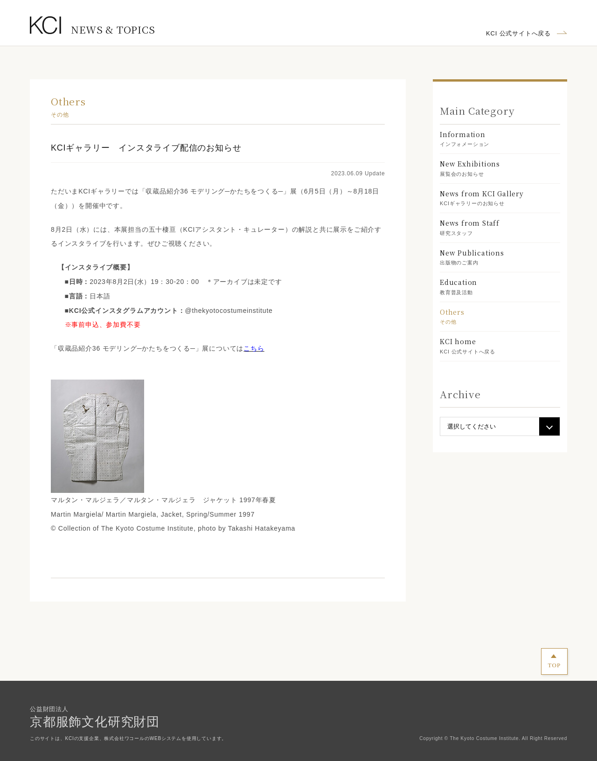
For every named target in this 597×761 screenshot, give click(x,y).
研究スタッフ (500, 227)
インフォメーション (500, 138)
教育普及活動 (500, 286)
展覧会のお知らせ (500, 168)
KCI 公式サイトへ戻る (518, 33)
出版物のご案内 (500, 257)
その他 (500, 316)
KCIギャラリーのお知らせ (500, 197)
